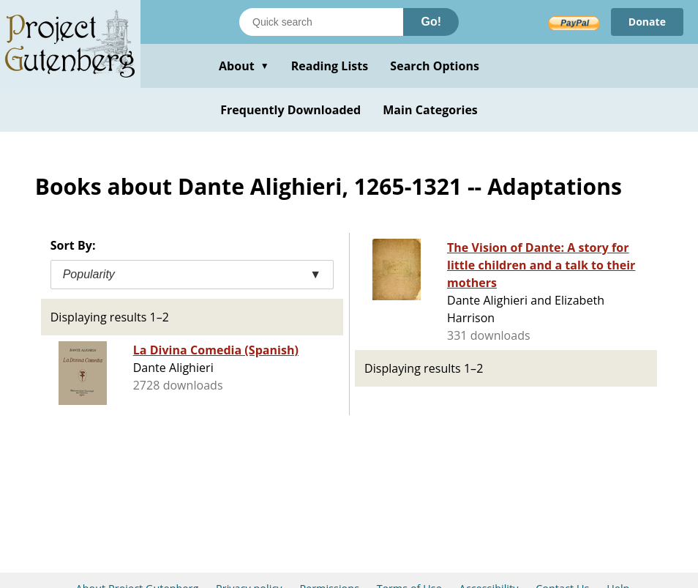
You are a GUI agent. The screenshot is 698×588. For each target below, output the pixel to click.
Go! (431, 21)
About (244, 66)
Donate (647, 22)
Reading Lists (330, 66)
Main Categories (430, 110)
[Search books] (321, 22)
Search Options (434, 66)
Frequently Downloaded (290, 110)
